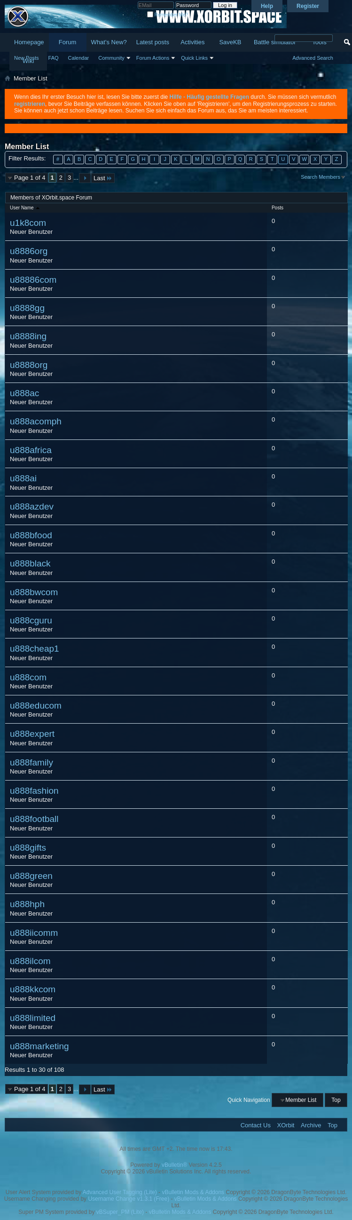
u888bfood (31, 535)
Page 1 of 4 (30, 177)
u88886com (33, 280)
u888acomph (36, 421)
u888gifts (28, 848)
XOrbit (286, 1125)
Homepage (29, 42)
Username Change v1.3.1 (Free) (128, 1199)
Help (267, 6)
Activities (192, 42)
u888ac (24, 393)
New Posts (26, 58)
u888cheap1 (34, 649)
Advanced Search (312, 58)
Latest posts (152, 42)
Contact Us (256, 1125)
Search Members (320, 177)
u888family (31, 762)
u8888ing (28, 336)
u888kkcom (32, 989)
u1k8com (28, 223)
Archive (311, 1125)
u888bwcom (34, 592)
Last (103, 178)
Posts (277, 207)
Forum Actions (152, 58)
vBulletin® (174, 1165)
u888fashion (34, 791)
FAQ (53, 58)
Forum (68, 42)
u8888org (28, 365)
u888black (30, 563)
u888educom (36, 705)
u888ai (23, 478)
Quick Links (194, 58)
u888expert (32, 734)
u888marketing (39, 1046)
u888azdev (32, 506)
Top (335, 1100)
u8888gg (27, 308)
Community (111, 58)
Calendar (78, 58)
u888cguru (31, 620)
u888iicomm (34, 933)
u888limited (32, 1018)
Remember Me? (167, 14)
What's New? (109, 42)
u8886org (28, 251)
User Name (25, 207)
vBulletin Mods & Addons (193, 1192)
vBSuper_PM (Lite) (120, 1212)
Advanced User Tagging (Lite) (120, 1192)
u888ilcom (30, 961)
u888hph (27, 904)
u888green (31, 876)
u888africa (31, 450)
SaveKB (230, 42)
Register (308, 6)
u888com (28, 677)
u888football (34, 819)
